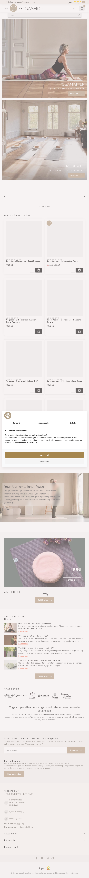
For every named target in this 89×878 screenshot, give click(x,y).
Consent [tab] (16, 423)
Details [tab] (73, 423)
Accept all (44, 455)
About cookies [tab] (44, 423)
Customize (44, 462)
